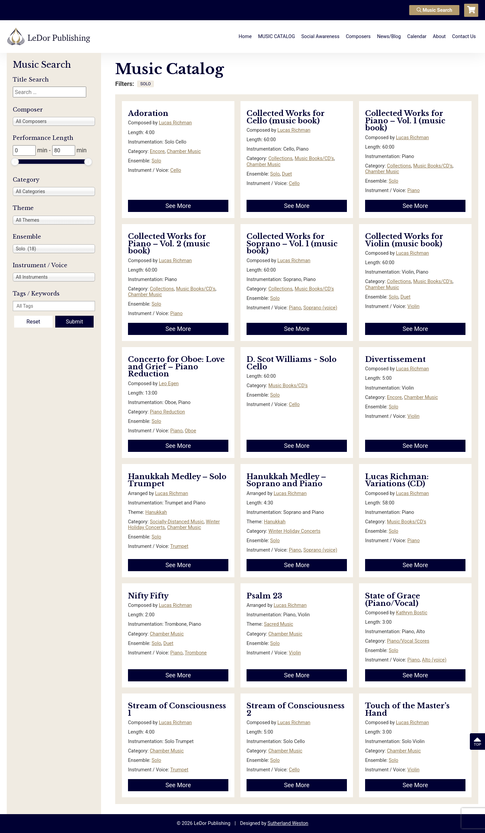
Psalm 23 (264, 595)
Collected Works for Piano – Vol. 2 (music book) (169, 243)
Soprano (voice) (320, 308)
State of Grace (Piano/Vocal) (392, 599)
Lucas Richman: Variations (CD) (397, 480)
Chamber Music (184, 151)
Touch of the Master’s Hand (407, 709)
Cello (175, 170)
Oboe (190, 431)
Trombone (196, 653)
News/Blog (389, 36)
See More (178, 205)
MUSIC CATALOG (276, 36)
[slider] (15, 162)
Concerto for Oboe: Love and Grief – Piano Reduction (176, 366)
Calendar (416, 36)
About (439, 36)
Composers (358, 36)
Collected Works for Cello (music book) (286, 117)
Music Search (434, 10)
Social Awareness (320, 36)
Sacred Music (278, 624)
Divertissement (395, 359)
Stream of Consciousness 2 (296, 709)
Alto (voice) (434, 660)
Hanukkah (156, 512)
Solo (156, 161)
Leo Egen (169, 384)
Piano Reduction (167, 412)
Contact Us (464, 36)
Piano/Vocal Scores (408, 641)
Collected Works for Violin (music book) (404, 240)
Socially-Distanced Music (177, 522)
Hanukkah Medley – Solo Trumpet (177, 480)
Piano (414, 190)
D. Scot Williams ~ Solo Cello (291, 363)
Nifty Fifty (148, 595)
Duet (287, 174)
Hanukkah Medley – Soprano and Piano (286, 480)
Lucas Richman (175, 123)
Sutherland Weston (287, 823)
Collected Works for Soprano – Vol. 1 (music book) (292, 243)
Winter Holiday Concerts (294, 531)
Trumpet (179, 546)
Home (245, 36)
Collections (280, 158)
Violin (414, 306)
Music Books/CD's (314, 158)
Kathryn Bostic (411, 613)
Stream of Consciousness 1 (177, 709)
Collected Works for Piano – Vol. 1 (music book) (405, 120)
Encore (157, 151)
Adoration (148, 113)
